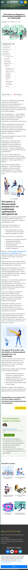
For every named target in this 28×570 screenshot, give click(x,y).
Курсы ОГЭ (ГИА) (10, 534)
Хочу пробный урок (20, 408)
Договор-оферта (5, 537)
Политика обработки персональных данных (11, 539)
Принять (14, 566)
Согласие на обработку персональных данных (12, 541)
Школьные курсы (20, 534)
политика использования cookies (11, 560)
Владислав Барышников (10, 429)
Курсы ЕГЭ (3, 534)
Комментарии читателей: (9, 82)
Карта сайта (4, 543)
